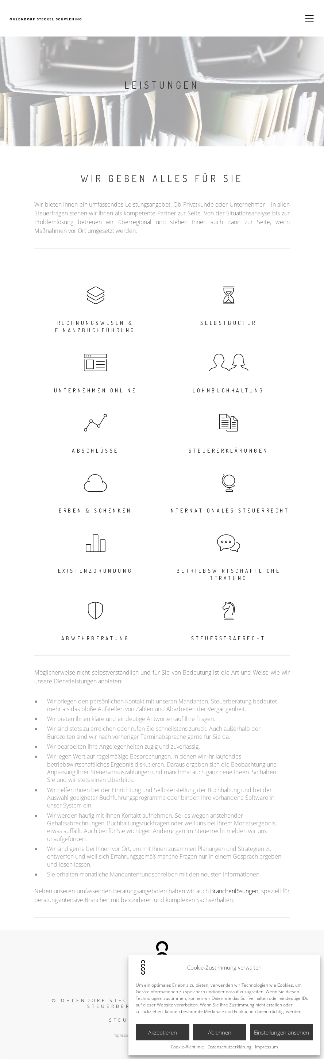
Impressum (266, 1047)
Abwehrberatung (95, 638)
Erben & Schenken (95, 510)
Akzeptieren (162, 1032)
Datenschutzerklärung (229, 1047)
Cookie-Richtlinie (187, 1047)
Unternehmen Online (95, 390)
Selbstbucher (228, 323)
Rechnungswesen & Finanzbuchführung (95, 326)
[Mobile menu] (310, 18)
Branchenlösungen (234, 891)
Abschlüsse (95, 451)
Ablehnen (219, 1032)
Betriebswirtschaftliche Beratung (229, 574)
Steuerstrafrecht (228, 638)
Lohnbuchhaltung (229, 390)
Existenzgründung (95, 571)
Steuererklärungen (229, 451)
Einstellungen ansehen (281, 1032)
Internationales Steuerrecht (228, 510)
